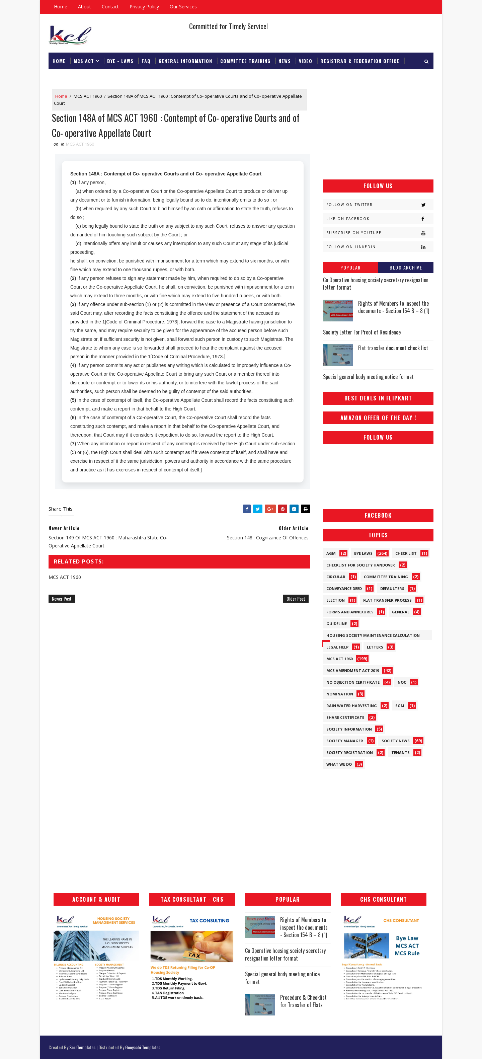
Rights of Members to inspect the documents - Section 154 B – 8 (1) (393, 307)
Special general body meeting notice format (368, 377)
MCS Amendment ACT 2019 (352, 670)
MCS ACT (84, 60)
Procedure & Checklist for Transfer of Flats (303, 1001)
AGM (331, 553)
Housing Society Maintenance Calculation (373, 635)
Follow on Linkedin (379, 246)
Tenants (400, 752)
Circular (335, 576)
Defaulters (392, 588)
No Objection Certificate (353, 682)
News (284, 60)
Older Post (296, 598)
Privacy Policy (144, 6)
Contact (110, 6)
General (400, 611)
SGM (399, 705)
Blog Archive (406, 267)
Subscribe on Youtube (379, 232)
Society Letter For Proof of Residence (362, 332)
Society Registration (349, 752)
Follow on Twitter (379, 204)
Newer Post (62, 598)
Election (335, 600)
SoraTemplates (82, 1047)
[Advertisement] (378, 131)
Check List (406, 553)
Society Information (349, 729)
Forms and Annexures (350, 611)
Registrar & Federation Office (359, 60)
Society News (396, 740)
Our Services (183, 6)
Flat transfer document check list (393, 348)
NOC (402, 682)
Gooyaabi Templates (142, 1047)
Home (60, 6)
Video (305, 60)
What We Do (339, 764)
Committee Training (245, 60)
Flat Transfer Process (387, 600)
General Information (185, 60)
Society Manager (344, 740)
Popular (350, 267)
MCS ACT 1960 (88, 96)
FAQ (146, 60)
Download (65, 77)
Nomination (339, 693)
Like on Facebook (379, 218)
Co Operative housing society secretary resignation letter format (375, 283)
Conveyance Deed (344, 588)
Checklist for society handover (360, 565)
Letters (375, 647)
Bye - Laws (120, 60)
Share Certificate (345, 717)
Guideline (336, 623)
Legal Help (337, 647)
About (84, 6)
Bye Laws (363, 553)
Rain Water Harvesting (351, 705)
